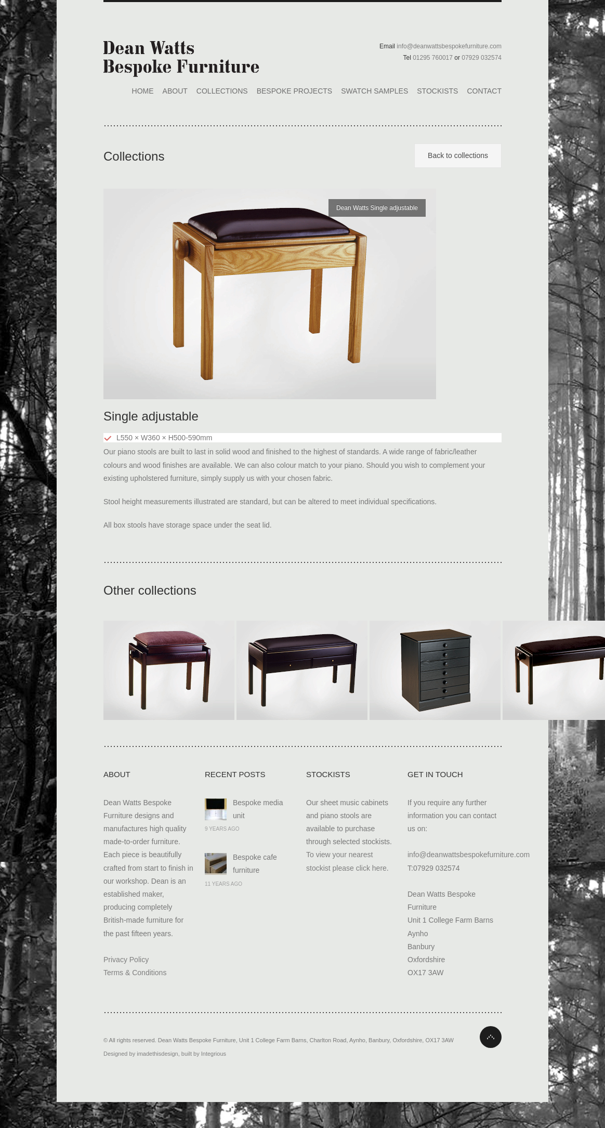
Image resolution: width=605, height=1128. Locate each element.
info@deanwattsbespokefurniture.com (468, 854)
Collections (222, 91)
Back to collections (458, 155)
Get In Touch (435, 774)
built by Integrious (203, 1054)
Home (143, 91)
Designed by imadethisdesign (140, 1054)
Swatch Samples (374, 91)
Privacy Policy (126, 959)
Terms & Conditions (134, 972)
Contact (484, 91)
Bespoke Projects (294, 91)
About (175, 91)
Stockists (437, 91)
